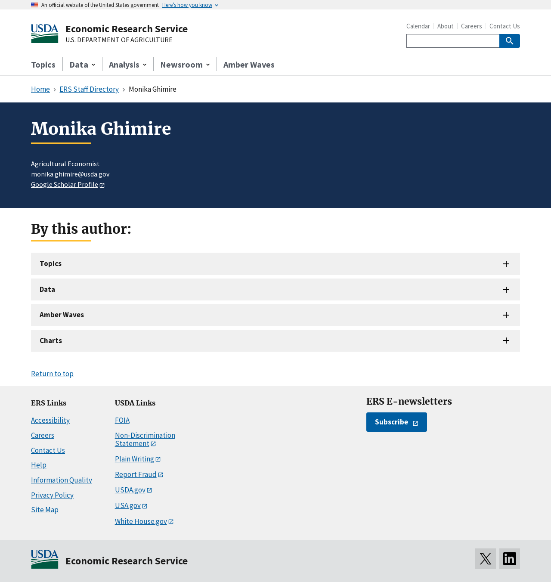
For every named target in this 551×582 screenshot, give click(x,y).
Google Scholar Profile (64, 184)
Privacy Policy (52, 495)
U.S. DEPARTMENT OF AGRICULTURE (119, 40)
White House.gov (141, 521)
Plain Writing (134, 459)
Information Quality (61, 480)
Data (47, 289)
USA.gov (128, 505)
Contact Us (504, 26)
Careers (471, 26)
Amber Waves (249, 64)
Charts (51, 340)
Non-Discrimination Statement (145, 439)
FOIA (122, 420)
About (445, 26)
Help (38, 465)
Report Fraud (136, 474)
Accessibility (50, 420)
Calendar (418, 26)
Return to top (52, 373)
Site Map (45, 509)
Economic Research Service (126, 28)
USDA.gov (130, 490)
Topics (43, 64)
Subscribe (391, 422)
